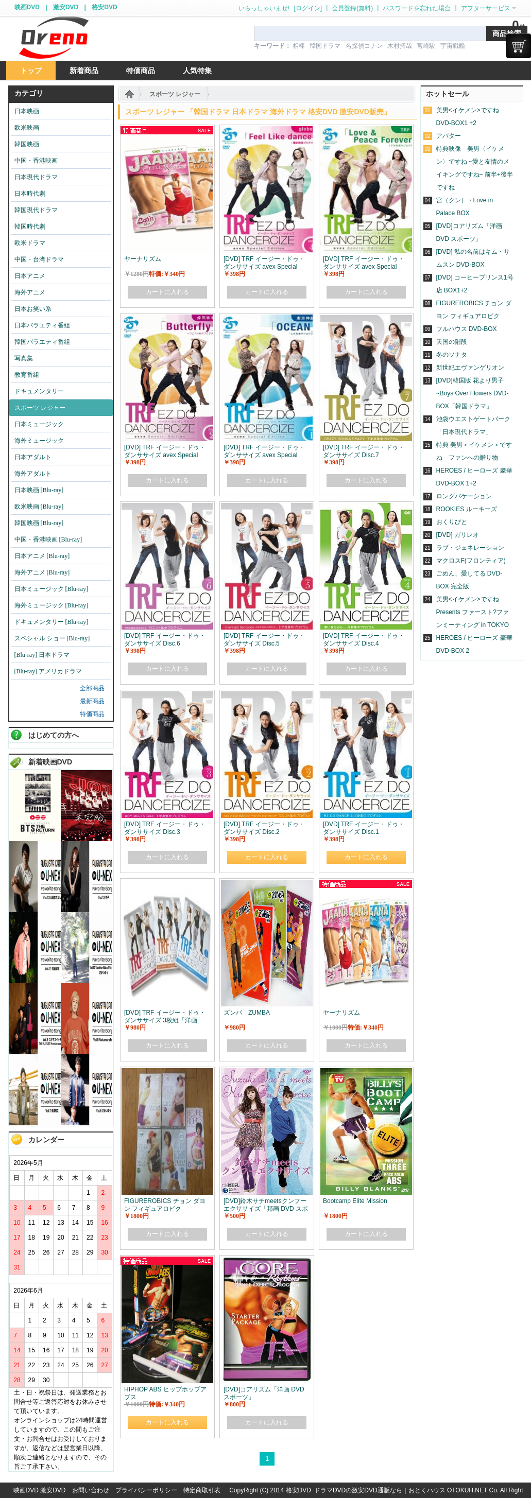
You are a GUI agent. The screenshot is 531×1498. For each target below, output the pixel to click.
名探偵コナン (364, 45)
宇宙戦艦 (452, 45)
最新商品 (92, 701)
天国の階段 (451, 341)
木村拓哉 (399, 45)
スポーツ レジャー (174, 94)
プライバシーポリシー (146, 1490)
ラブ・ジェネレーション (470, 547)
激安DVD (65, 7)
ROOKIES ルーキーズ (466, 509)
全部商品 (92, 688)
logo (53, 37)
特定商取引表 (201, 1490)
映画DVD (27, 7)
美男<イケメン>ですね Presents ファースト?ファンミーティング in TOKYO (472, 612)
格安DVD (104, 7)
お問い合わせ (90, 1490)
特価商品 (92, 714)
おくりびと (451, 522)
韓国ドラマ (325, 45)
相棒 (299, 45)
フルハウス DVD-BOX (466, 329)
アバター (448, 136)
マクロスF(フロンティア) (471, 560)
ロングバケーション (464, 496)
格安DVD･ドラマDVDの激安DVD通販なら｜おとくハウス (366, 1490)
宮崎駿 (426, 45)
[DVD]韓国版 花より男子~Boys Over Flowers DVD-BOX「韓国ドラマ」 (472, 393)
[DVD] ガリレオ (457, 534)
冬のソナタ (451, 354)
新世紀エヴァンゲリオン (470, 367)
